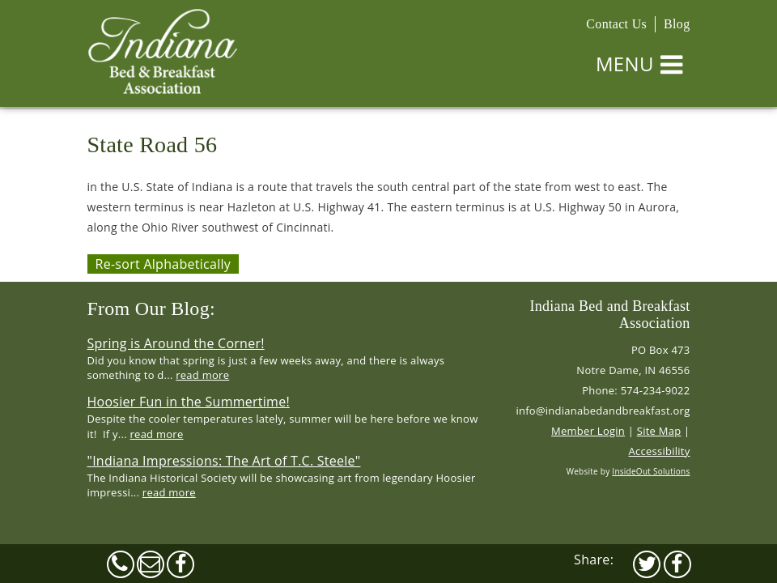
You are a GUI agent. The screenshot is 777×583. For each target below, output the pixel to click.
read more (202, 375)
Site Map (659, 430)
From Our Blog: (151, 308)
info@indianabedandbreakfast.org (603, 410)
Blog (677, 24)
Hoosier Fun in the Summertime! (188, 401)
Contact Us (616, 24)
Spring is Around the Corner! (176, 343)
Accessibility (659, 451)
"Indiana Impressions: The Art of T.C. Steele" (224, 460)
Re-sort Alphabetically (163, 264)
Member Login (588, 430)
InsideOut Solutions (651, 471)
